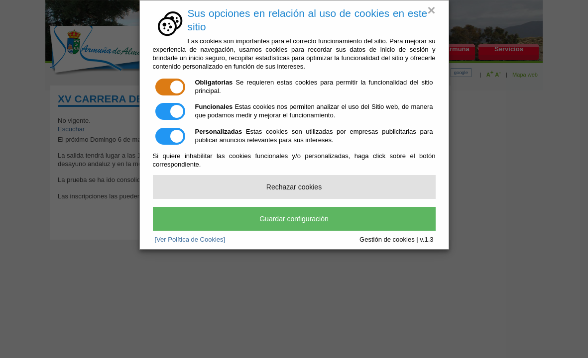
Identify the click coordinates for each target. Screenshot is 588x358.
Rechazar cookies (294, 187)
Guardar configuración (294, 219)
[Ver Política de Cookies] (190, 239)
